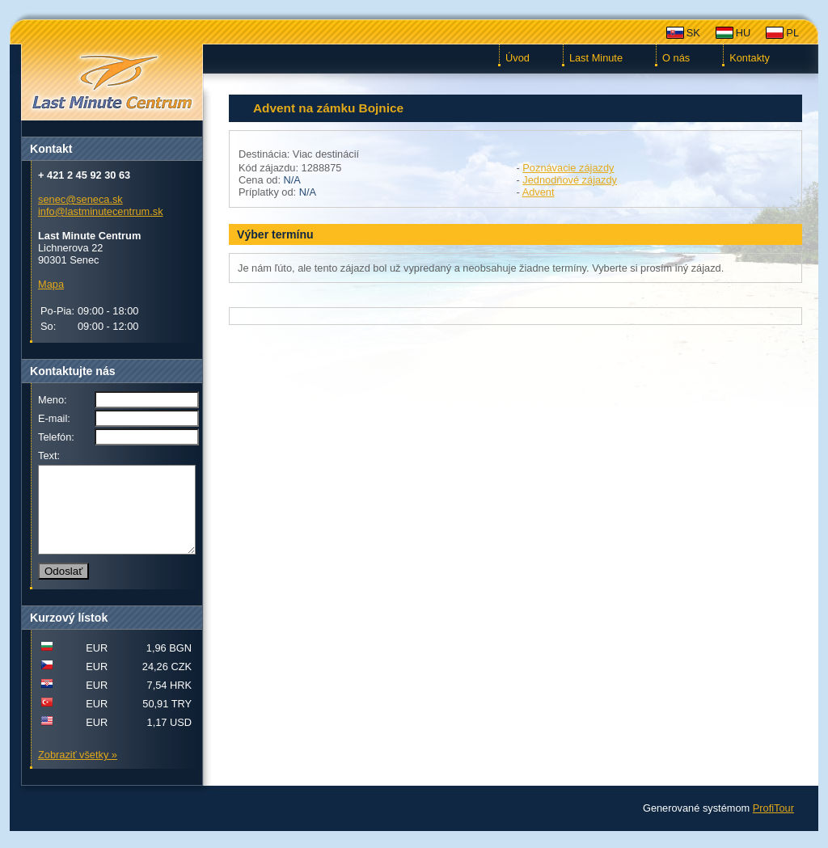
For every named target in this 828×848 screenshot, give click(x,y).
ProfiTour (773, 825)
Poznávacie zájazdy (568, 168)
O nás (676, 58)
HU (743, 33)
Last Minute (596, 58)
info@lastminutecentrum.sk (100, 211)
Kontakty (749, 58)
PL (792, 33)
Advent (538, 192)
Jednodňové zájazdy (569, 180)
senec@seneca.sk (80, 199)
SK (693, 33)
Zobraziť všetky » (77, 772)
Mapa (51, 284)
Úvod (517, 58)
